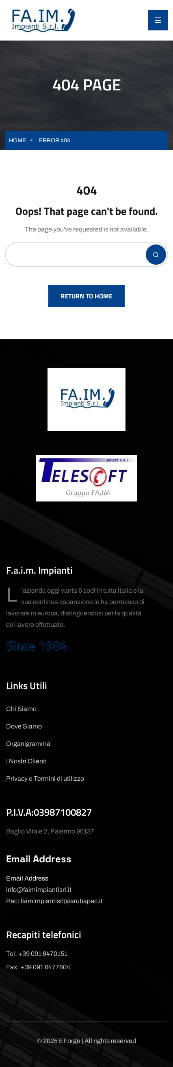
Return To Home (86, 296)
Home (17, 140)
